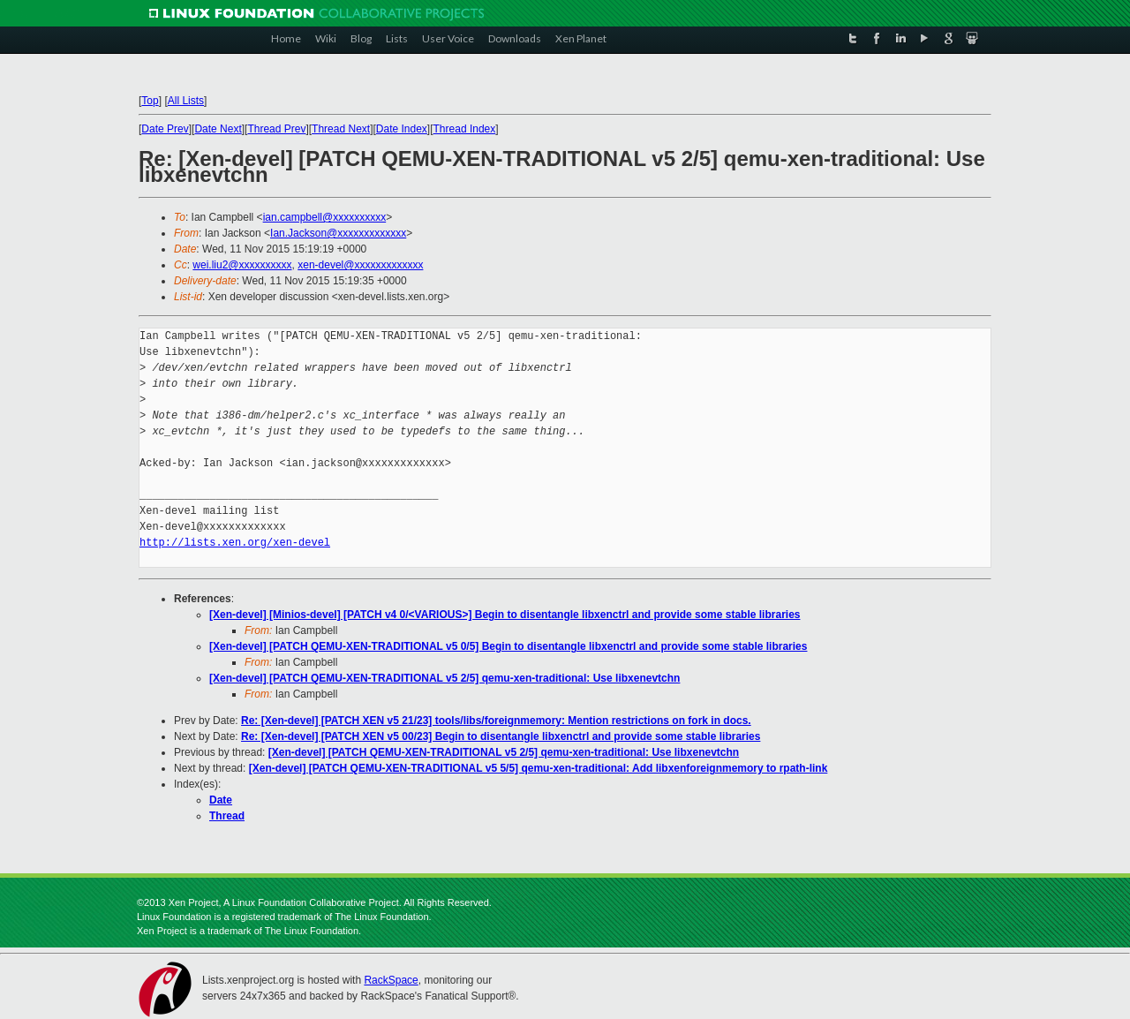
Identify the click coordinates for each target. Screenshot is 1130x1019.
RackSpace (391, 980)
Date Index (401, 129)
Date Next (217, 129)
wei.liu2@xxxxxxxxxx (241, 265)
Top (149, 100)
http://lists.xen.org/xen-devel (234, 542)
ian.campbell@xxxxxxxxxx (325, 217)
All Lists (186, 100)
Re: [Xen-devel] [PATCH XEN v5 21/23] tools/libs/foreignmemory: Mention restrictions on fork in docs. (496, 720)
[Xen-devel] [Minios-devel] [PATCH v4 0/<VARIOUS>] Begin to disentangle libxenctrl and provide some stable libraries (504, 614)
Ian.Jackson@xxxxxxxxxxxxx (338, 233)
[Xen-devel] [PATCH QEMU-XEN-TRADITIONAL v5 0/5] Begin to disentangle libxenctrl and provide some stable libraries (508, 646)
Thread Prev (276, 129)
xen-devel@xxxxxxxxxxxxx (360, 265)
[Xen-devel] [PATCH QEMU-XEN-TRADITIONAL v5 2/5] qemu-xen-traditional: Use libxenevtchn (444, 678)
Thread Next (341, 129)
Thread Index (464, 129)
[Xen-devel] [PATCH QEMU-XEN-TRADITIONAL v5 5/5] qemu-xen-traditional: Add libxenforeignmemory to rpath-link (538, 768)
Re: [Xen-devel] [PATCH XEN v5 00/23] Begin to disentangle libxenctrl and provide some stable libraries (500, 736)
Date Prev (164, 129)
